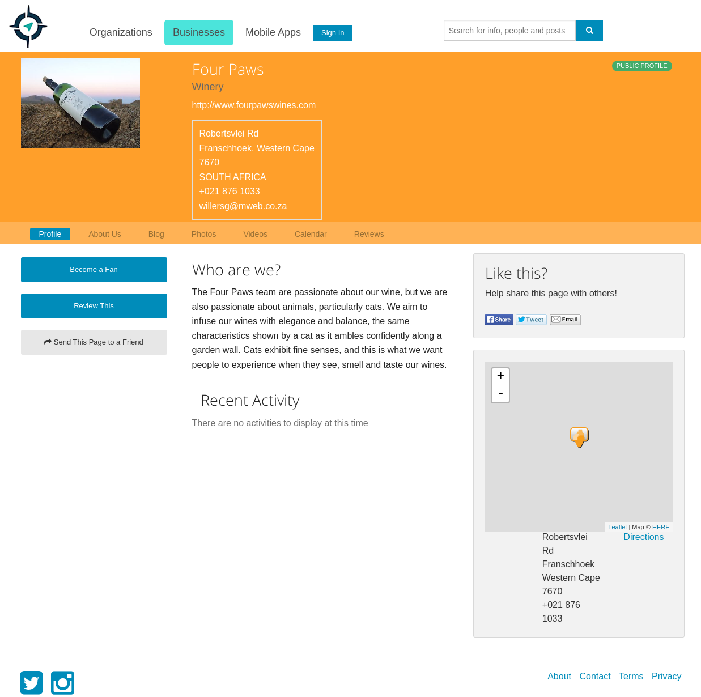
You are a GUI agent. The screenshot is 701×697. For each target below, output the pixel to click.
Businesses (198, 32)
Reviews (369, 234)
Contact (594, 676)
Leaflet (617, 527)
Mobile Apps (272, 32)
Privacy (666, 676)
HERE (661, 527)
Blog (156, 234)
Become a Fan (94, 269)
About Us (104, 234)
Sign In (331, 32)
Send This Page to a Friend (93, 342)
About (559, 676)
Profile (50, 234)
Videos (255, 234)
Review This (94, 305)
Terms (631, 676)
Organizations (119, 32)
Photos (204, 234)
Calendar (311, 234)
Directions (643, 537)
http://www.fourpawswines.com (254, 105)
